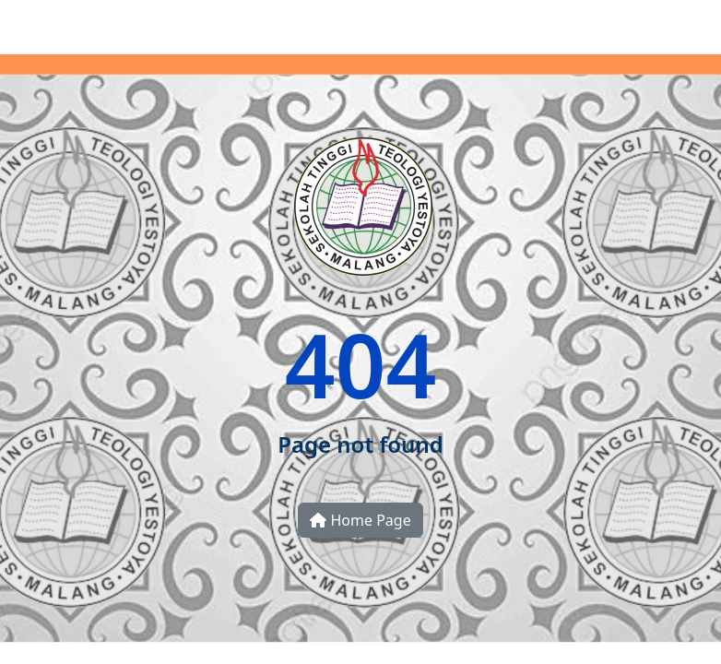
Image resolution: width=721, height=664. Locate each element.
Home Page (360, 520)
